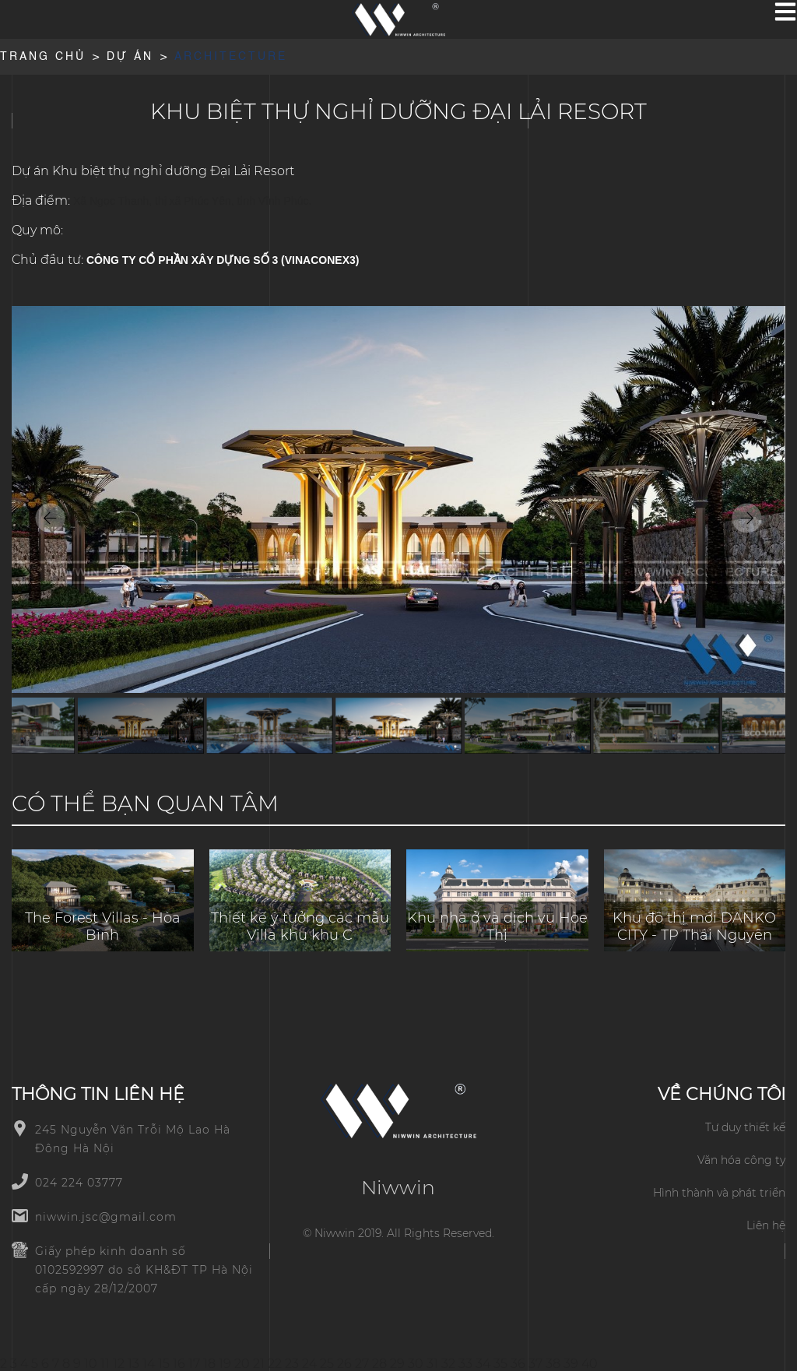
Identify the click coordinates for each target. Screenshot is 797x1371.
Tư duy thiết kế (745, 1127)
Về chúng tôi (721, 1094)
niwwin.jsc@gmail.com (106, 1217)
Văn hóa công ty (741, 1160)
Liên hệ (765, 1225)
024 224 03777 (79, 1183)
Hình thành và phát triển (719, 1193)
